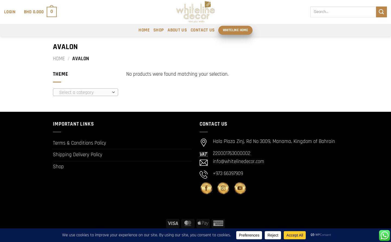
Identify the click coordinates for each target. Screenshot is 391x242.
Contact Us (203, 30)
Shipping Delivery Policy (77, 154)
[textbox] (84, 92)
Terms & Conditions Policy (79, 143)
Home (143, 30)
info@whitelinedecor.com (238, 161)
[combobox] (85, 92)
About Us (177, 30)
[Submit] (381, 12)
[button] (10, 12)
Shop (158, 30)
